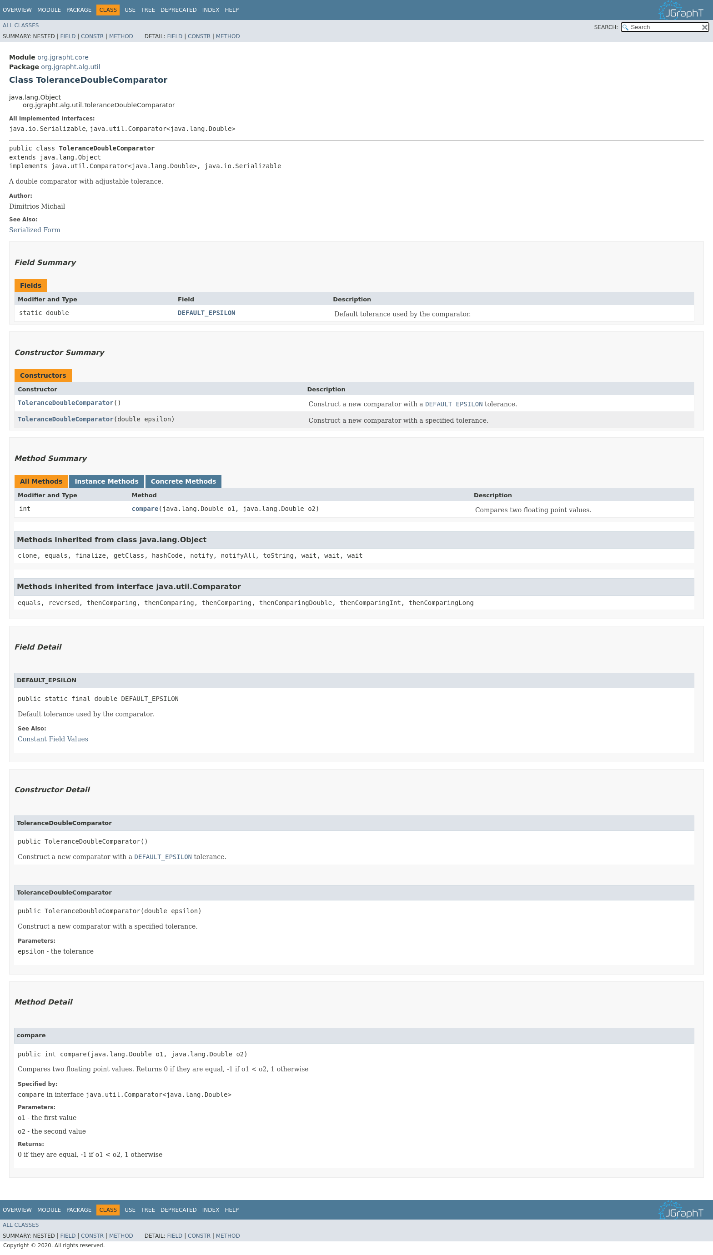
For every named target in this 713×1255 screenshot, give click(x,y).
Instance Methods (106, 481)
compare (144, 508)
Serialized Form (34, 230)
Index (211, 10)
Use (130, 10)
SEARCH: (606, 27)
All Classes (21, 25)
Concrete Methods (183, 481)
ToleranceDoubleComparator (66, 402)
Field (67, 36)
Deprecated (179, 10)
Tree (148, 10)
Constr (92, 36)
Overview (17, 10)
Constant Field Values (53, 739)
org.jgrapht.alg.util (70, 66)
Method (121, 36)
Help (232, 10)
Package (78, 10)
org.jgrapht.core (63, 57)
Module (49, 10)
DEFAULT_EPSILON (206, 312)
